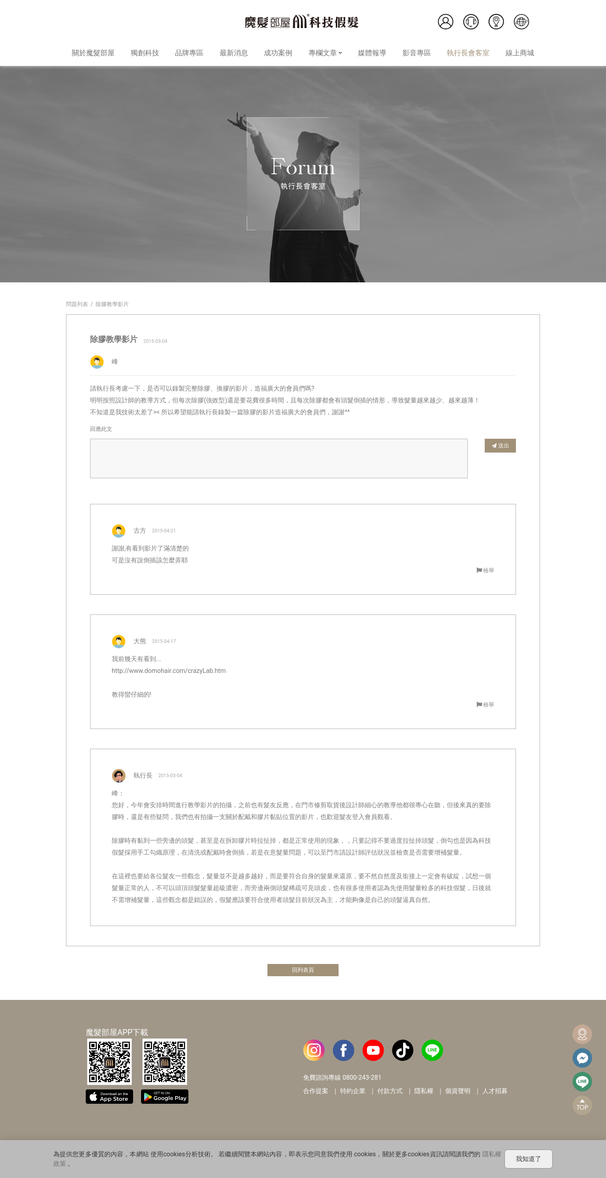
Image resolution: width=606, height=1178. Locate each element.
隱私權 (423, 1092)
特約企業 (352, 1092)
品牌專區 (189, 53)
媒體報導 (372, 53)
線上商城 (520, 53)
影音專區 (417, 53)
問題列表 (77, 304)
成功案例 (278, 53)
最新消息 (234, 53)
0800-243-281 (362, 1078)
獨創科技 (145, 53)
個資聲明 (457, 1092)
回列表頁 (303, 970)
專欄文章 (325, 53)
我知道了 (528, 1159)
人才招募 (495, 1092)
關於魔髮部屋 (93, 53)
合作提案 (315, 1092)
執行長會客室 (468, 53)
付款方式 (390, 1092)
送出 (500, 445)
